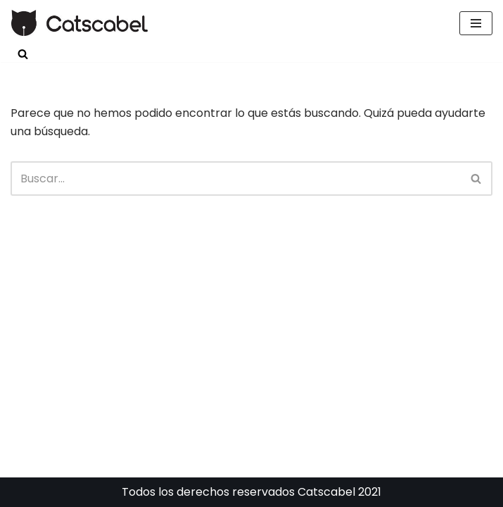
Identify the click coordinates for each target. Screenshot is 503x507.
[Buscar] (23, 54)
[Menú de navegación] (475, 23)
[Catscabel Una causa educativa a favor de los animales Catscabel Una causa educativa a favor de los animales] (80, 23)
